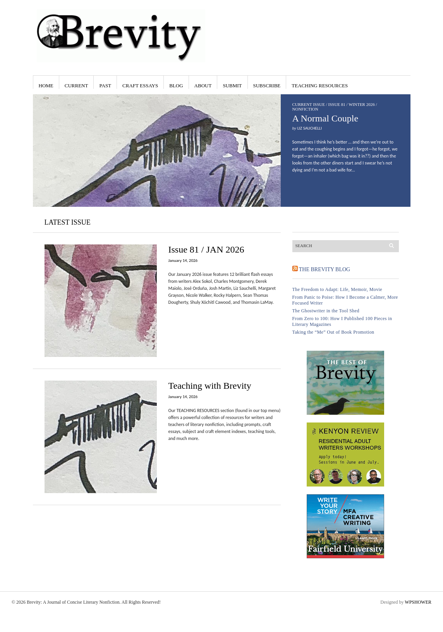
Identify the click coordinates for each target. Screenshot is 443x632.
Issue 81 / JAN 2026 (206, 249)
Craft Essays (140, 85)
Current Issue (308, 104)
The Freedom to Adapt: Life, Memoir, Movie (337, 289)
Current (76, 85)
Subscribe (267, 85)
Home (46, 85)
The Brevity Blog (324, 269)
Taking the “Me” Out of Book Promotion (333, 332)
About (203, 85)
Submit (232, 85)
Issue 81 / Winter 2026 (351, 104)
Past (105, 85)
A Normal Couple (325, 118)
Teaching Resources (320, 85)
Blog (176, 85)
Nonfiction (305, 109)
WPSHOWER (418, 602)
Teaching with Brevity (209, 386)
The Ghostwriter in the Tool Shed (325, 310)
